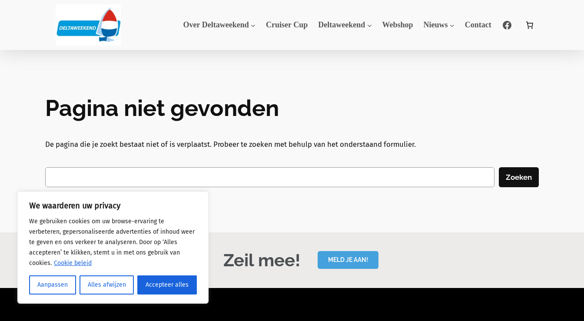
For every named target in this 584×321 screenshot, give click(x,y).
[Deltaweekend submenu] (369, 25)
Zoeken (519, 177)
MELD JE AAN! (348, 259)
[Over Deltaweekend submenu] (253, 25)
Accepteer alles (167, 284)
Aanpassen (52, 284)
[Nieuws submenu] (452, 25)
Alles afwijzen (107, 284)
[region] (113, 248)
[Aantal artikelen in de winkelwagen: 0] (530, 25)
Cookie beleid (73, 263)
